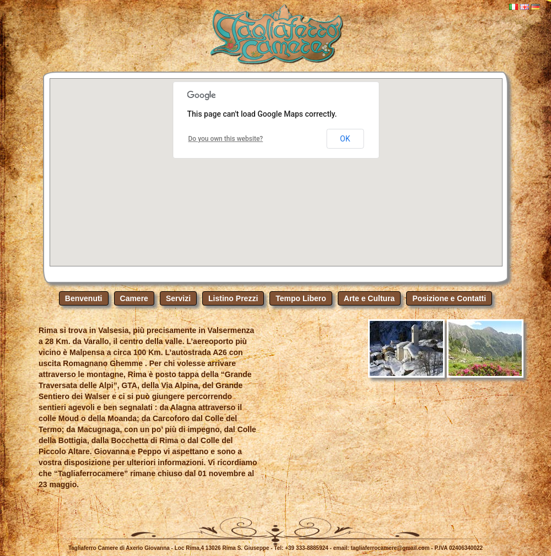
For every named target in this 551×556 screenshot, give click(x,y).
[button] (276, 162)
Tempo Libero (301, 298)
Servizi (178, 298)
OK (345, 138)
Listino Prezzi (233, 298)
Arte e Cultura (369, 298)
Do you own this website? (225, 139)
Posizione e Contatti (449, 298)
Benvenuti (83, 298)
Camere (134, 298)
